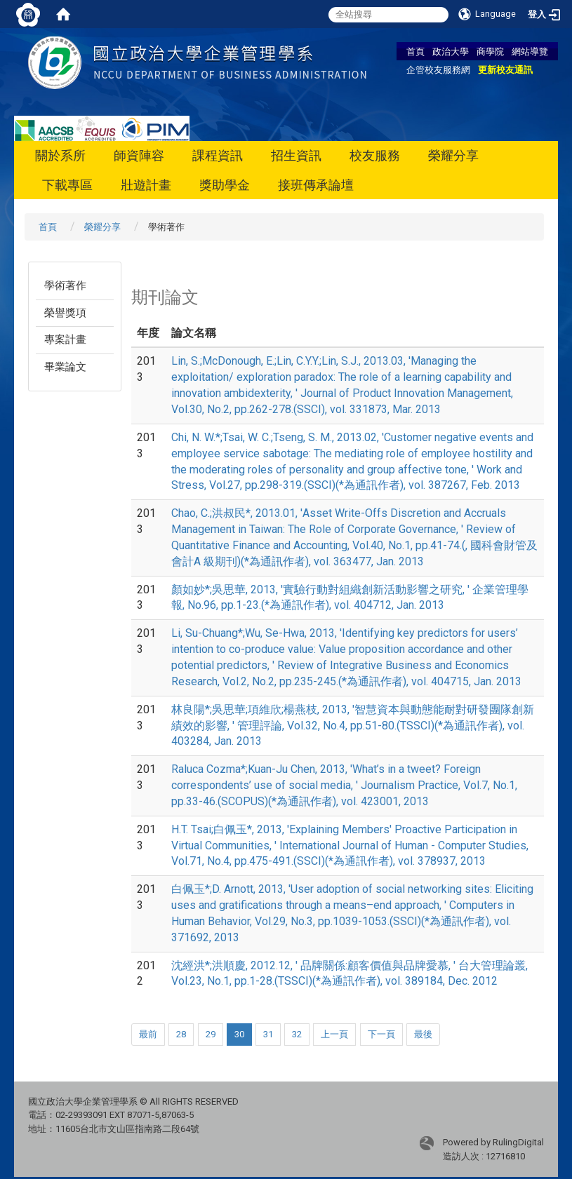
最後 (423, 1034)
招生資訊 (296, 155)
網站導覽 (530, 51)
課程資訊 (217, 155)
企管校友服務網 (438, 69)
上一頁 (334, 1034)
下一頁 (381, 1034)
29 (210, 1034)
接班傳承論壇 (316, 184)
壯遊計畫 (146, 184)
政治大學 (450, 51)
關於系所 (60, 155)
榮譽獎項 (65, 312)
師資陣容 (139, 155)
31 (268, 1034)
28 (181, 1034)
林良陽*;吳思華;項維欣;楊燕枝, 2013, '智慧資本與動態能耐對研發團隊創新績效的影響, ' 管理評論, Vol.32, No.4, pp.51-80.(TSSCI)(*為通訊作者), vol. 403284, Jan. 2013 (352, 725)
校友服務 (375, 155)
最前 (148, 1034)
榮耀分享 (453, 155)
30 (239, 1034)
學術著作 (65, 285)
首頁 (415, 51)
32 (297, 1034)
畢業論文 (65, 367)
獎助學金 (224, 184)
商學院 (490, 51)
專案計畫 (65, 339)
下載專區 (67, 184)
